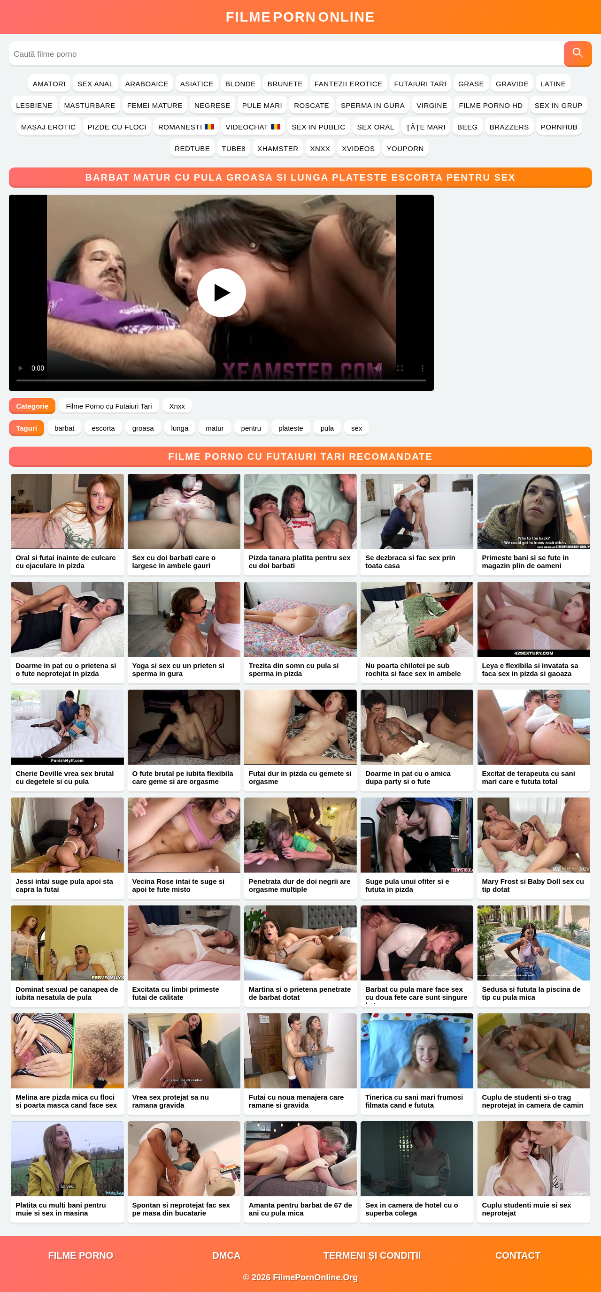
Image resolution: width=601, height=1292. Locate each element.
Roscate (311, 105)
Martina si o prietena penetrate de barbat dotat (300, 993)
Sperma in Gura (373, 105)
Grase (471, 84)
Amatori (49, 84)
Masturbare (90, 105)
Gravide (512, 84)
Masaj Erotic (48, 127)
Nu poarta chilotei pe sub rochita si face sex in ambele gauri (413, 673)
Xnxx (320, 148)
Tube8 (234, 148)
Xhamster (277, 148)
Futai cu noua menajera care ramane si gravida (296, 1101)
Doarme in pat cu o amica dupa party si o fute (408, 777)
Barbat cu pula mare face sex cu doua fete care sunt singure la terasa (416, 997)
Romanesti (186, 127)
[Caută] (578, 54)
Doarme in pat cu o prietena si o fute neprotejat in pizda (65, 669)
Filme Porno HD (491, 105)
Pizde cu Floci (117, 127)
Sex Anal (95, 84)
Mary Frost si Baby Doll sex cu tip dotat (533, 885)
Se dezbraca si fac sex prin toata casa (410, 562)
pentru (251, 428)
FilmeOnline (300, 16)
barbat (64, 428)
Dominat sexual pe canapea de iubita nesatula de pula (66, 993)
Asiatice (197, 84)
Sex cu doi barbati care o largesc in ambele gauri (174, 562)
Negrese (212, 105)
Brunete (285, 84)
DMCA (226, 1255)
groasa (143, 428)
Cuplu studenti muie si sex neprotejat (526, 1209)
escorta (103, 428)
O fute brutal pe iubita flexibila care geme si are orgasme (182, 777)
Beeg (467, 127)
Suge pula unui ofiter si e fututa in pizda (407, 885)
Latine (553, 84)
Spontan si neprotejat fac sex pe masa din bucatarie (181, 1209)
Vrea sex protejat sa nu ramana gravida (170, 1101)
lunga (180, 428)
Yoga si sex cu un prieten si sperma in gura (178, 669)
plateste (290, 428)
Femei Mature (155, 105)
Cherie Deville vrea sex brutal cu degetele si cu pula (64, 777)
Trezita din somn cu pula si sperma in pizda (294, 669)
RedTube (192, 148)
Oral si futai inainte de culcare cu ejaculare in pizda (65, 562)
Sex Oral (375, 127)
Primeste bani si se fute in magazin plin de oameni (525, 562)
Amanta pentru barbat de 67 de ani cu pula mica (300, 1209)
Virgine (431, 105)
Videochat (253, 127)
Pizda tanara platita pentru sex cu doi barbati (300, 562)
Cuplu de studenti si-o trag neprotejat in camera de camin (532, 1101)
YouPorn (405, 148)
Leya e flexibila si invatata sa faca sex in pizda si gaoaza (530, 669)
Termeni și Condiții (372, 1255)
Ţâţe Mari (426, 127)
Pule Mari (262, 105)
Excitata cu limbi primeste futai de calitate (175, 993)
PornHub (559, 127)
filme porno (80, 1255)
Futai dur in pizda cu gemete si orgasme (300, 777)
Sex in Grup (559, 105)
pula (327, 428)
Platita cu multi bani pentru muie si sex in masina (60, 1209)
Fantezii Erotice (349, 84)
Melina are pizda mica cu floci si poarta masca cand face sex (66, 1101)
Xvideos (358, 148)
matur (214, 428)
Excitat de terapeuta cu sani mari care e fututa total (528, 777)
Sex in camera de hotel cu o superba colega (411, 1209)
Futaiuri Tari (420, 84)
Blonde (240, 84)
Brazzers (509, 127)
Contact (517, 1255)
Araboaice (147, 84)
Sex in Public (319, 127)
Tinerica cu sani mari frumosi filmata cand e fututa (414, 1101)
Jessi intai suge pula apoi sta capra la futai (64, 885)
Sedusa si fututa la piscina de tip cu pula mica (531, 993)
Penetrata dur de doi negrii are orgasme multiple (300, 885)
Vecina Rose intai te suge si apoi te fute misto (178, 885)
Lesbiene (34, 105)
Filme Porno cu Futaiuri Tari (109, 406)
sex (356, 428)
